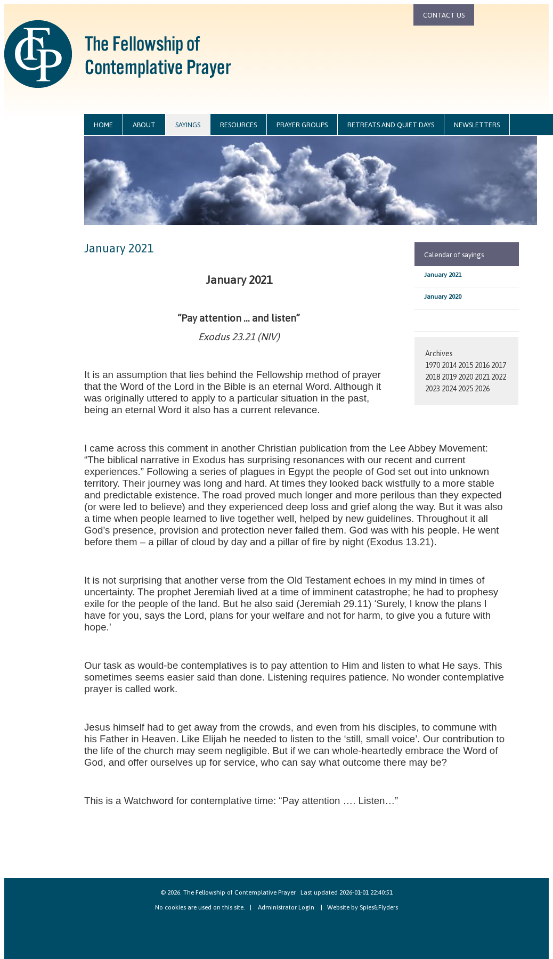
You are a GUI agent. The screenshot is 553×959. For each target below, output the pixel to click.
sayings (187, 125)
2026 (482, 388)
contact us (444, 15)
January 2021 (442, 274)
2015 (465, 365)
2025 (465, 388)
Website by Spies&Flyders (362, 907)
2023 (432, 388)
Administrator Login (286, 907)
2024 (449, 388)
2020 (465, 377)
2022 (498, 377)
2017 (498, 365)
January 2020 (442, 296)
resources (238, 125)
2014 (449, 365)
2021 (482, 377)
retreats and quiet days (390, 125)
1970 (432, 365)
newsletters (477, 125)
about (144, 125)
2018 (432, 377)
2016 (482, 365)
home (103, 125)
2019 (449, 377)
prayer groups (302, 125)
